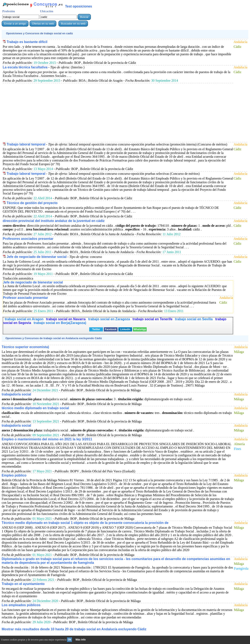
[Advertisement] (118, 112)
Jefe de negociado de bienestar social (37, 257)
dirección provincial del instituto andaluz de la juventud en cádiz (54, 221)
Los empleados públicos (21, 605)
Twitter (96, 329)
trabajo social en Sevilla (194, 319)
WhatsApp (140, 329)
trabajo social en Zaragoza (109, 319)
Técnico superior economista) (25, 347)
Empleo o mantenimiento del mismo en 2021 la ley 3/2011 (47, 439)
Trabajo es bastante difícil (27, 42)
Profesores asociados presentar (28, 238)
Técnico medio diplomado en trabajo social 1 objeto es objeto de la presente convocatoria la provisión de (85, 523)
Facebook (110, 329)
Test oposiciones (78, 6)
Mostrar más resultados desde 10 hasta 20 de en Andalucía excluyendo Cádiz (74, 629)
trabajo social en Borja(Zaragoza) (60, 323)
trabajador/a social (16, 394)
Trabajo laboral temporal (26, 144)
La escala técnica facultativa (25, 67)
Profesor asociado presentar (25, 297)
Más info (80, 639)
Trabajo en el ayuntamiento (23, 584)
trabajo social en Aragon (24, 319)
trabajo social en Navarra (66, 319)
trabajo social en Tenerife (152, 319)
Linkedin (125, 329)
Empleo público (14, 475)
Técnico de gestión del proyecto (32, 203)
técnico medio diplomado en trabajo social (35, 408)
